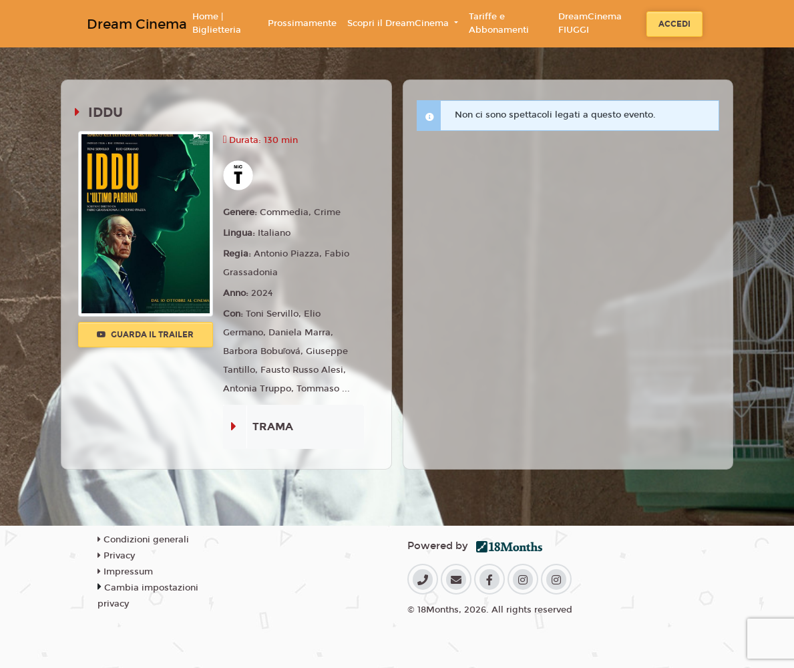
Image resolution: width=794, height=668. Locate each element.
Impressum (125, 571)
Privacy (116, 555)
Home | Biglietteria (216, 23)
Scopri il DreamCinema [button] (399, 23)
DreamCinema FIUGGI (590, 23)
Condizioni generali (143, 539)
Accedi (674, 24)
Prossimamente (302, 23)
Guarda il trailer (145, 334)
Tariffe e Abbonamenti (499, 23)
